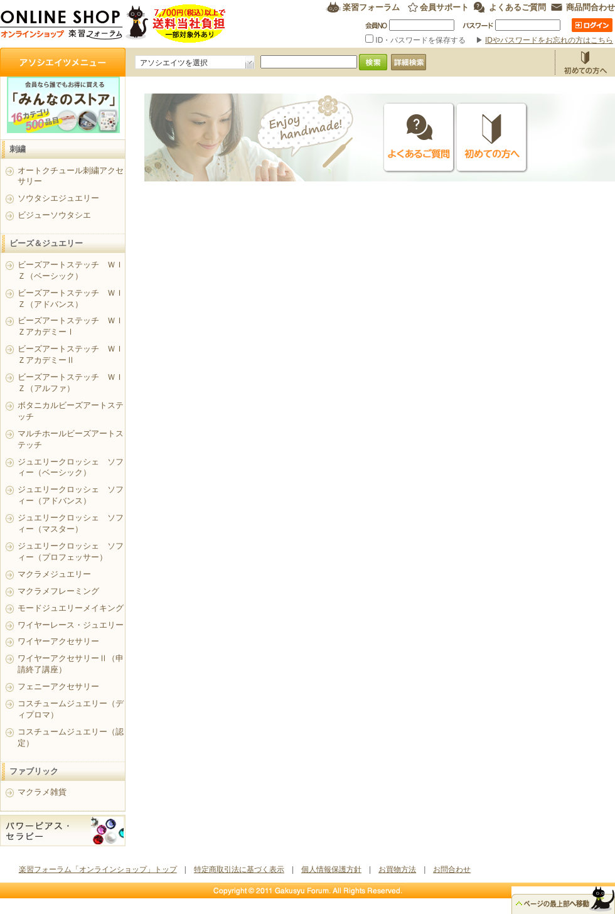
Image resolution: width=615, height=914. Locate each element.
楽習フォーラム (371, 7)
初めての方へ (492, 137)
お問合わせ (452, 869)
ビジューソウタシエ (54, 215)
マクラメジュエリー (54, 574)
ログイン (592, 25)
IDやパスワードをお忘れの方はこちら (549, 40)
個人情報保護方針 (331, 869)
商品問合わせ (590, 7)
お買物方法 (585, 62)
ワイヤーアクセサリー (58, 641)
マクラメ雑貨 (42, 792)
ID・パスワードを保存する (416, 40)
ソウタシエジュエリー (58, 198)
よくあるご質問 (517, 7)
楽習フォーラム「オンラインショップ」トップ (98, 869)
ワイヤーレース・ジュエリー (71, 625)
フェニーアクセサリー (58, 686)
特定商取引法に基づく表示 (239, 869)
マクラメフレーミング (58, 591)
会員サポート (444, 7)
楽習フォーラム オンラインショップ (113, 23)
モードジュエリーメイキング (71, 608)
